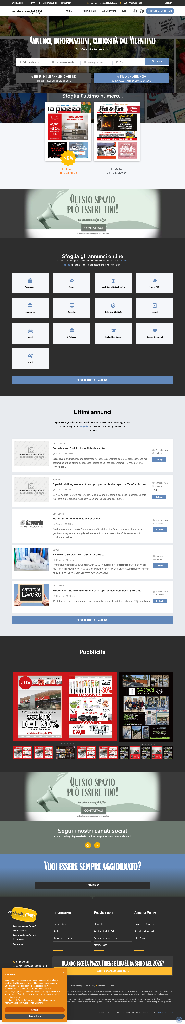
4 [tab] (70, 747)
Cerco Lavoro (59, 447)
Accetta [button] (34, 1010)
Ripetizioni (57, 483)
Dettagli (159, 463)
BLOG (124, 11)
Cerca (157, 62)
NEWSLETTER (66, 3)
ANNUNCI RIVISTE (109, 11)
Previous (16, 710)
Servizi (56, 553)
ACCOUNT (168, 3)
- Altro (71, 563)
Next (113, 710)
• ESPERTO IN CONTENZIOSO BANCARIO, (78, 558)
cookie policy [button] (41, 986)
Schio (70, 457)
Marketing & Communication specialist (76, 522)
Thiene (71, 527)
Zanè (70, 493)
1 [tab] (61, 747)
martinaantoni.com (165, 1016)
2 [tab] (64, 747)
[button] (63, 972)
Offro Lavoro (58, 517)
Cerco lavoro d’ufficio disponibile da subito (79, 451)
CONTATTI (31, 3)
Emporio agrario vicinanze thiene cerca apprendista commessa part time (97, 594)
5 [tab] (73, 747)
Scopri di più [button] (35, 1016)
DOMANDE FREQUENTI (48, 3)
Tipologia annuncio (96, 62)
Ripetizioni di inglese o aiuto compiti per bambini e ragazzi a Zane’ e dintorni (99, 487)
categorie (83, 433)
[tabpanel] (65, 710)
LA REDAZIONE (17, 3)
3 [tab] (67, 747)
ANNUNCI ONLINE (89, 11)
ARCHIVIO (71, 11)
